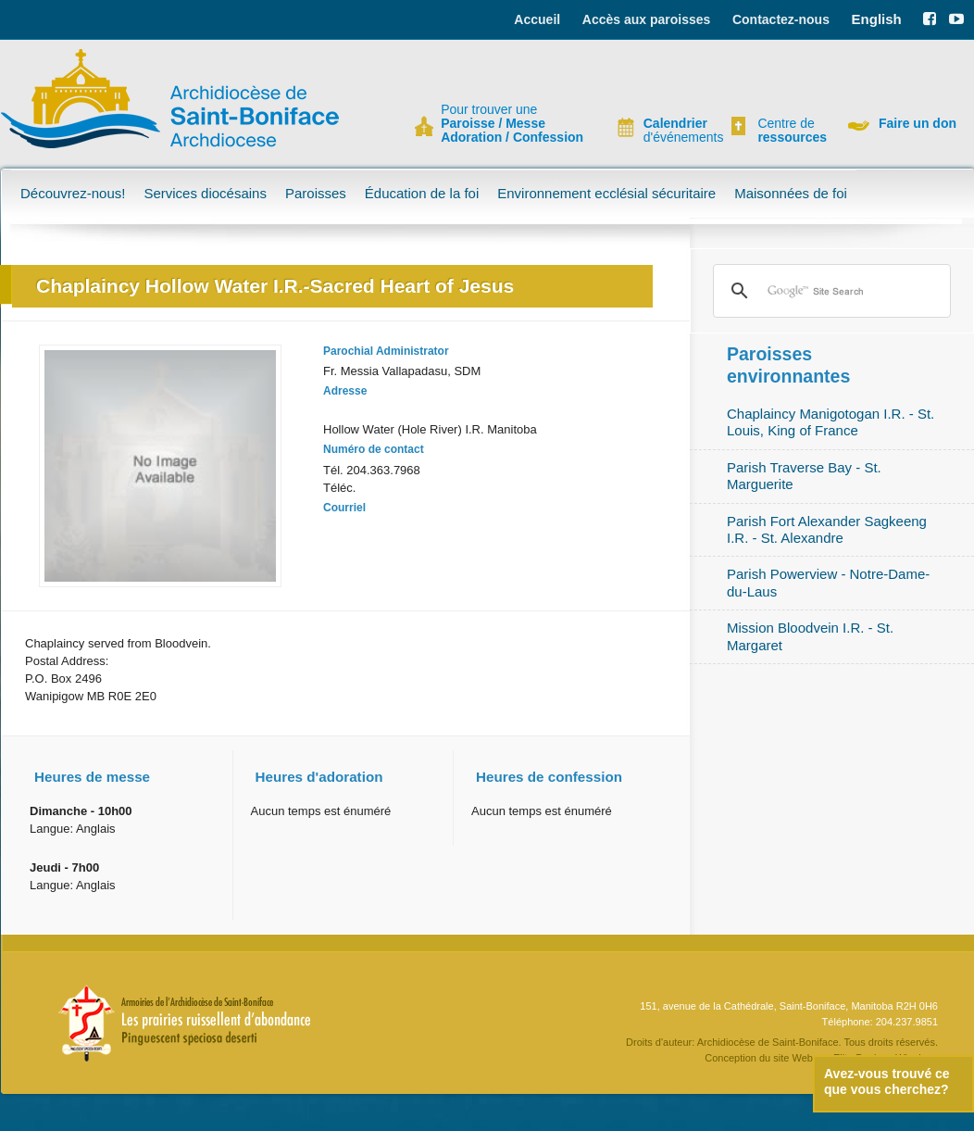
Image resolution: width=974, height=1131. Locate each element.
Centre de (789, 131)
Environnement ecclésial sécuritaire (606, 193)
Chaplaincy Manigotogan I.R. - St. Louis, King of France (830, 422)
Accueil (537, 19)
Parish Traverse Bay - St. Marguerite (804, 475)
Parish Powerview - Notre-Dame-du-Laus (828, 582)
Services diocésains (205, 193)
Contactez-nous (781, 19)
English (877, 19)
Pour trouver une (512, 124)
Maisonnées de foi (790, 193)
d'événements (675, 131)
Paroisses (315, 193)
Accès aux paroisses (646, 19)
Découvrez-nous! (72, 193)
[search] (829, 291)
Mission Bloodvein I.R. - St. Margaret (810, 636)
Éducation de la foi (422, 193)
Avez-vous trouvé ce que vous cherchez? (887, 1081)
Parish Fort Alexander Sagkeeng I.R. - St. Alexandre (827, 529)
